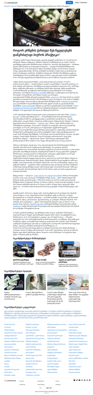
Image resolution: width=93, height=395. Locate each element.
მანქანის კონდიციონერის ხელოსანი (57, 344)
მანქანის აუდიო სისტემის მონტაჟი (79, 344)
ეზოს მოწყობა (30, 352)
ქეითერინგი (72, 364)
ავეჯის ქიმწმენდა (52, 369)
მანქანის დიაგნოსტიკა (32, 324)
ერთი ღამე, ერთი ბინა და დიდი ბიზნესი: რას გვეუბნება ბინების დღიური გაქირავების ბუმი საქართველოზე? (79, 288)
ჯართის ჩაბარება (31, 347)
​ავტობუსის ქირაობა (32, 364)
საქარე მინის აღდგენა (75, 333)
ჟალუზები (7, 361)
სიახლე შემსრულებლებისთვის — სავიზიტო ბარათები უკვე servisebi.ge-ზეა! (14, 287)
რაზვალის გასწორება (53, 338)
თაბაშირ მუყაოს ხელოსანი (34, 355)
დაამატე (69, 2)
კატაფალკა (55, 97)
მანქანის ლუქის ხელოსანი (34, 344)
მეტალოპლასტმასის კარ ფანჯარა (14, 355)
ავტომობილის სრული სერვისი (13, 333)
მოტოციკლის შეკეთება (33, 330)
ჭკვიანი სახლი (30, 358)
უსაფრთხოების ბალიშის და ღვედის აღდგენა (79, 341)
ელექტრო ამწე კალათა (54, 361)
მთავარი (7, 6)
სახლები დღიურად (74, 372)
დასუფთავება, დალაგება (23, 311)
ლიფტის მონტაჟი (52, 358)
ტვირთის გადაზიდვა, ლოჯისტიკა (44, 311)
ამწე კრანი (72, 361)
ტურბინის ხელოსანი (53, 341)
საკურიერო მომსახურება (11, 349)
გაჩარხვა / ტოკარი (31, 327)
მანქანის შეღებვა (9, 330)
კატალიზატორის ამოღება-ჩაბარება (36, 338)
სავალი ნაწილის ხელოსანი (77, 324)
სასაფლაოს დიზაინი (55, 175)
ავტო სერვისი (9, 311)
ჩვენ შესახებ (41, 381)
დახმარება (22, 384)
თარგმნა (7, 366)
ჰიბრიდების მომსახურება (76, 338)
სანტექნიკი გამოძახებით (54, 352)
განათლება (25, 313)
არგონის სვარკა (73, 327)
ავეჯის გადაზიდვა (53, 315)
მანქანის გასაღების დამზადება (78, 335)
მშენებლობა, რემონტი (12, 313)
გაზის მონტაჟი (51, 327)
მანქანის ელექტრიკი (32, 341)
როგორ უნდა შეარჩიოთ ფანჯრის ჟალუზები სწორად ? (36, 286)
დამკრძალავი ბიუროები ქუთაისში (25, 108)
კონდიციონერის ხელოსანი (34, 369)
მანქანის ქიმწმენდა (74, 369)
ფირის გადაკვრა (52, 333)
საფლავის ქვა (39, 175)
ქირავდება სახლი (31, 372)
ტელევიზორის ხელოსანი (11, 369)
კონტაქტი (57, 384)
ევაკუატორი (32, 315)
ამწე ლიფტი (22, 315)
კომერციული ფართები (33, 375)
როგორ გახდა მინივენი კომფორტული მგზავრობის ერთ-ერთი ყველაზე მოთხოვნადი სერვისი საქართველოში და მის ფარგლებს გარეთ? (57, 289)
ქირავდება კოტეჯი (9, 375)
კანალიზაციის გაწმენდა (76, 352)
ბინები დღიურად (52, 372)
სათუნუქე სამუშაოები (10, 335)
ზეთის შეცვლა (73, 330)
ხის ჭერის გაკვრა (74, 355)
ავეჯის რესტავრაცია (75, 349)
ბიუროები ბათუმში (28, 106)
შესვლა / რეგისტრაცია (81, 2)
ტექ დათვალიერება (10, 344)
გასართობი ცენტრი (53, 364)
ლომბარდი (29, 366)
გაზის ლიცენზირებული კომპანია (78, 358)
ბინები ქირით (8, 372)
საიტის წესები (41, 384)
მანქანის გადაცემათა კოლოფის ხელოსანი (57, 324)
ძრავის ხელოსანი (9, 324)
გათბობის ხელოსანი (25, 317)
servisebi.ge (17, 206)
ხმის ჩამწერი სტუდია (53, 366)
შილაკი (6, 364)
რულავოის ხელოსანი (10, 338)
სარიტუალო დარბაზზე (38, 93)
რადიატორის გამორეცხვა (55, 335)
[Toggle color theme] (48, 388)
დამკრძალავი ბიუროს (37, 204)
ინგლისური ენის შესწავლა (34, 361)
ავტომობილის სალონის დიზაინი (57, 330)
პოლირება (7, 327)
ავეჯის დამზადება (52, 349)
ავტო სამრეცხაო (31, 333)
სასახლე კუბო (43, 123)
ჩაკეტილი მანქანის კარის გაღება (14, 341)
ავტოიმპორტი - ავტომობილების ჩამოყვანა (36, 335)
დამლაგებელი (44, 313)
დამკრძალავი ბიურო (75, 366)
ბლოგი (13, 6)
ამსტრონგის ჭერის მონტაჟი (12, 358)
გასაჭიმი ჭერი (51, 355)
